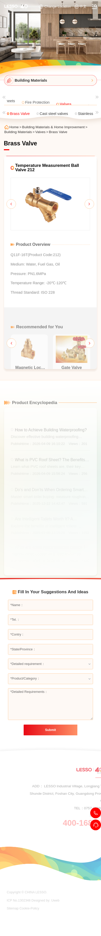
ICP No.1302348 (19, 909)
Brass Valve (59, 132)
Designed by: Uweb (45, 909)
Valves (42, 132)
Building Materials (19, 132)
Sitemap (13, 917)
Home (15, 127)
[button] (9, 205)
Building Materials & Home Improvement (55, 127)
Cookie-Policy (29, 917)
